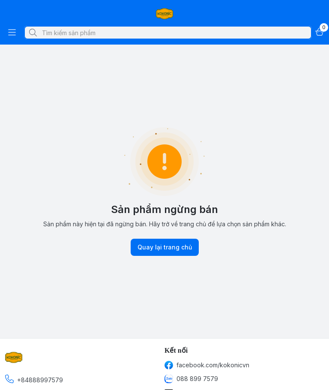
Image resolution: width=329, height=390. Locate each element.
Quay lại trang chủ (165, 247)
